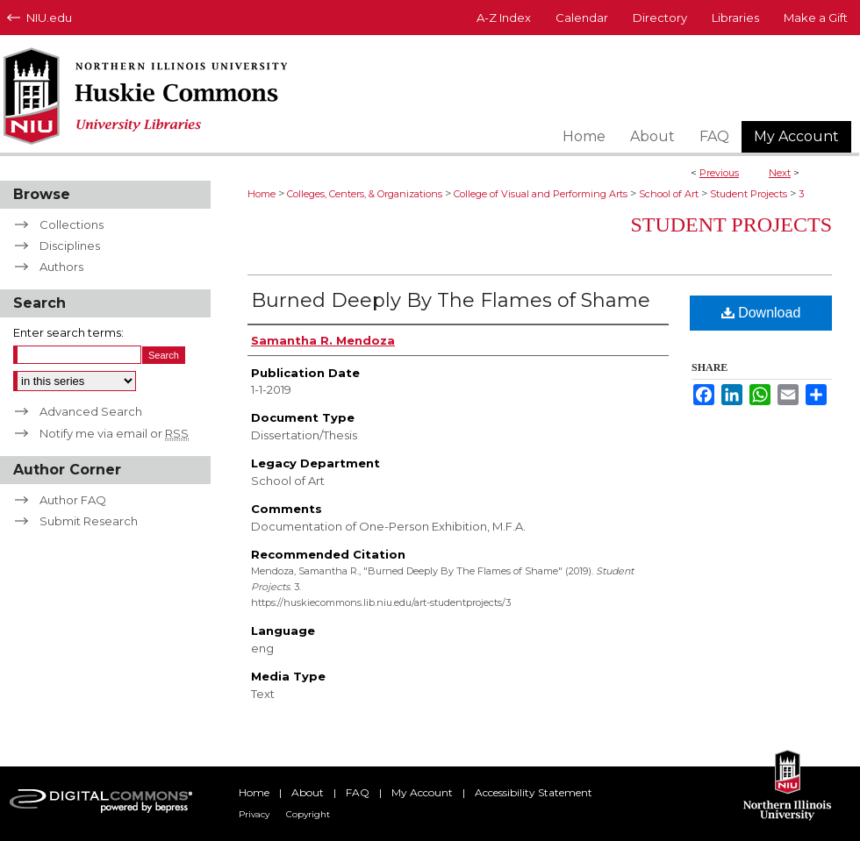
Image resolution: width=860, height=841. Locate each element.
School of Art (669, 194)
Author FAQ (72, 500)
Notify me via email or (114, 433)
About (307, 792)
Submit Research (88, 521)
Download (761, 312)
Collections (71, 224)
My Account (422, 792)
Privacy (254, 814)
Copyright (308, 814)
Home (261, 194)
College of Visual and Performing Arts (540, 194)
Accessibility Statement (533, 792)
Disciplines (69, 246)
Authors (61, 267)
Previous (719, 173)
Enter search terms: (68, 332)
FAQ (357, 792)
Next (780, 173)
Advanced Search (90, 411)
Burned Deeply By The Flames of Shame (450, 300)
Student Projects (748, 194)
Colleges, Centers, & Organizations (364, 194)
